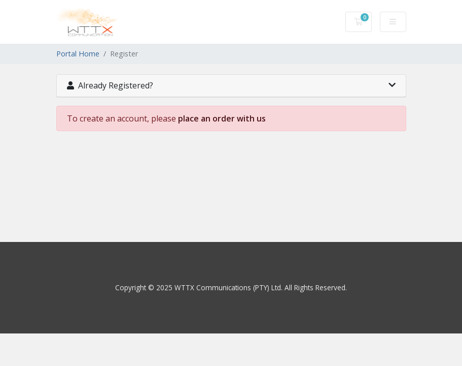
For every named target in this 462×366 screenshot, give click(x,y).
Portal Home (77, 53)
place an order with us (222, 118)
